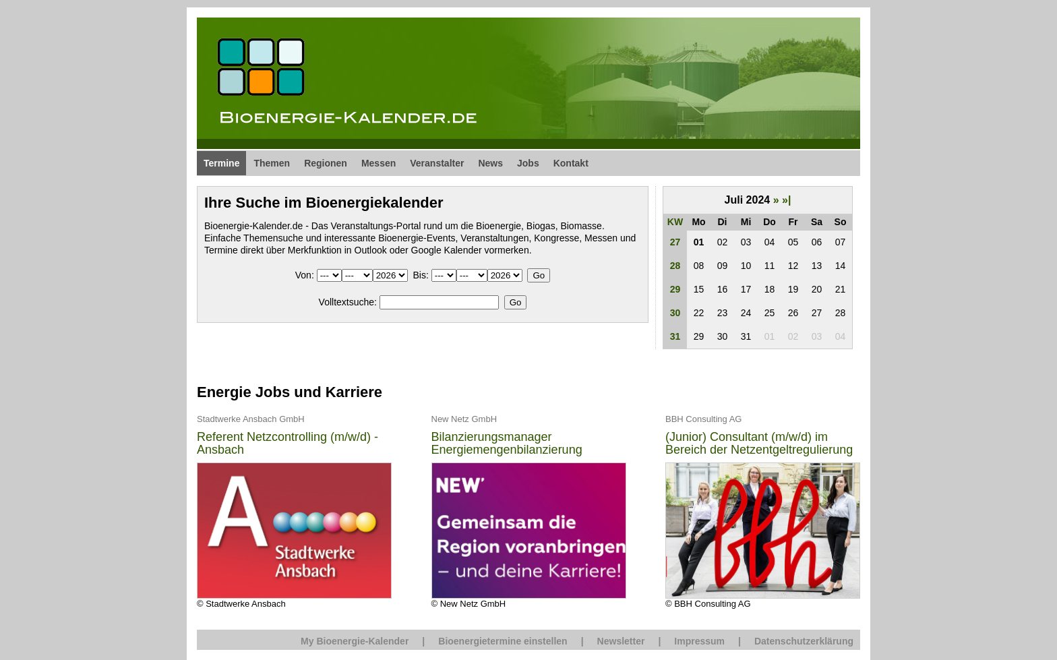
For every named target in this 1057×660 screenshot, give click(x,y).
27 (675, 242)
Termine (221, 163)
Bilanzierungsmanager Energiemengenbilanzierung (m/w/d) (506, 444)
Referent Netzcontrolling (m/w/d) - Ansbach (287, 444)
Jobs (528, 163)
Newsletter (621, 641)
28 (675, 265)
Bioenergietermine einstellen (502, 641)
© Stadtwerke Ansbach (294, 511)
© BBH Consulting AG (762, 511)
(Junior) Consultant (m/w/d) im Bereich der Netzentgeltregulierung (759, 444)
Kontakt (570, 163)
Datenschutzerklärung (803, 641)
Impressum (699, 641)
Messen (378, 163)
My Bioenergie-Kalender (355, 641)
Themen (271, 163)
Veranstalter (437, 163)
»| (786, 200)
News (490, 163)
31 (675, 336)
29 (675, 289)
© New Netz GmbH (528, 511)
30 (675, 312)
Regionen (325, 163)
